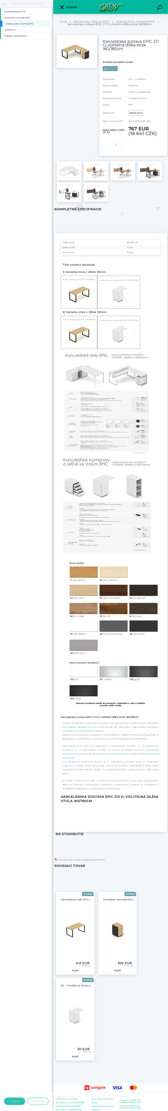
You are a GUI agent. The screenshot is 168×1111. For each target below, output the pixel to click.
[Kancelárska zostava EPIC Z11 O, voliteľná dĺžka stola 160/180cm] (77, 36)
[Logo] (111, 7)
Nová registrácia (38, 1101)
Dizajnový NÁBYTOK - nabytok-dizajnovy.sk (130, 1107)
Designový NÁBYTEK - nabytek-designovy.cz (131, 1101)
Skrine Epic (82, 780)
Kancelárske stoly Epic (76, 745)
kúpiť (106, 145)
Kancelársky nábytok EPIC (27, 3)
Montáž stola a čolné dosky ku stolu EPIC (79, 859)
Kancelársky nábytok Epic (77, 726)
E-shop (68, 7)
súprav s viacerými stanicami (113, 753)
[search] (160, 8)
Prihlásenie (14, 1101)
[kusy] (118, 145)
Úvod (63, 21)
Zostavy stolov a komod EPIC (135, 21)
